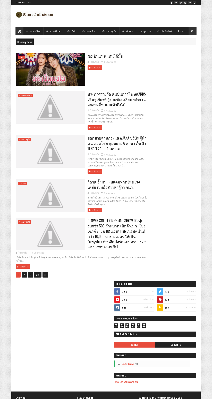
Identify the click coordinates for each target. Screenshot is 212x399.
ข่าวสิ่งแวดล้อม (25, 95)
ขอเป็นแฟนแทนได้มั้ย (88, 56)
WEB (29, 2)
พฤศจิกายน (90, 333)
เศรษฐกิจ (21, 325)
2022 (84, 314)
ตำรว (48, 361)
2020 (84, 324)
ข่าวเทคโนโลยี (55, 337)
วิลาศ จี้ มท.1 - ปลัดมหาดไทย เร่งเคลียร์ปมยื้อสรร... (106, 373)
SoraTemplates (61, 394)
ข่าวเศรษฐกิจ (109, 31)
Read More (76, 67)
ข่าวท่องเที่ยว (89, 31)
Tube (21, 57)
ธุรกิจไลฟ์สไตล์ (56, 325)
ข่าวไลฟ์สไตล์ (165, 31)
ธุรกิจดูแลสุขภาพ (24, 349)
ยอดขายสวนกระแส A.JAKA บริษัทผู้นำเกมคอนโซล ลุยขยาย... (104, 365)
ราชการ (22, 183)
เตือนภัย (58, 301)
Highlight (156, 116)
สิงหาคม (88, 347)
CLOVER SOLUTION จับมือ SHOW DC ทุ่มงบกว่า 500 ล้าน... (108, 380)
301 (37, 276)
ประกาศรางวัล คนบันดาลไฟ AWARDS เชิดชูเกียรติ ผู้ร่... (106, 358)
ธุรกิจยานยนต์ (47, 349)
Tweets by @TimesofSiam (154, 153)
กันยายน (88, 342)
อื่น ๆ (180, 31)
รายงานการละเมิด (150, 346)
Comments (183, 116)
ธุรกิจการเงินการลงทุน (27, 361)
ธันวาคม (88, 328)
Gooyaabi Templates (89, 394)
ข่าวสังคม (127, 31)
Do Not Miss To (155, 135)
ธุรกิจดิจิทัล (39, 331)
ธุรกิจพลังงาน (60, 355)
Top (54, 295)
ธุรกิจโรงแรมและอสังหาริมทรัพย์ (31, 355)
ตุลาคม (88, 338)
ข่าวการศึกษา (53, 31)
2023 (84, 309)
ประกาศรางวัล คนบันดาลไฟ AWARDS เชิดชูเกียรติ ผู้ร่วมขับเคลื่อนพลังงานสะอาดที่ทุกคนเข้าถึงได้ (100, 98)
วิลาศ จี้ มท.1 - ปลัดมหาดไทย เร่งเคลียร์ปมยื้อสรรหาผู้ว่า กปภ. (102, 184)
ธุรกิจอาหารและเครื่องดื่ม (28, 337)
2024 (84, 304)
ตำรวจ (38, 295)
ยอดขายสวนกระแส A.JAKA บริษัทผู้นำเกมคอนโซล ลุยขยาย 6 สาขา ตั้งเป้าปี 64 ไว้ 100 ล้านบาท (101, 143)
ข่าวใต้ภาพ (44, 307)
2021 (83, 319)
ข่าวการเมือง (33, 31)
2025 (84, 300)
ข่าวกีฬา (71, 31)
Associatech (20, 2)
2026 (84, 295)
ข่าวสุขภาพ (145, 31)
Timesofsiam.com (37, 394)
